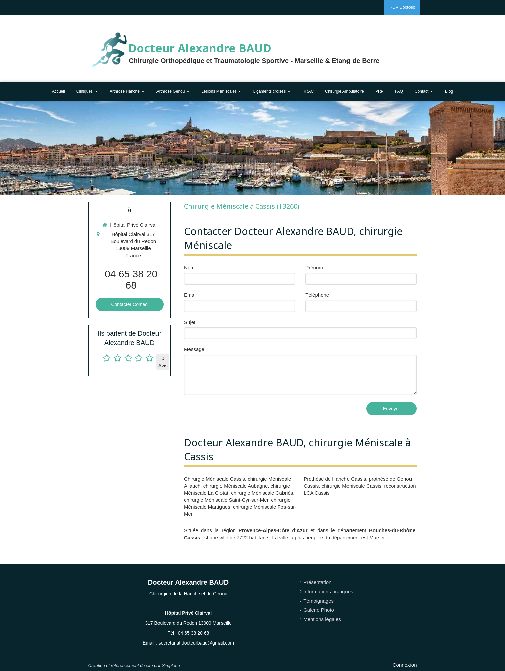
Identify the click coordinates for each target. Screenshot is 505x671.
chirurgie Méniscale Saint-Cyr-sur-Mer (226, 500)
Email (190, 295)
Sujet (189, 322)
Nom (189, 267)
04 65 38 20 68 (131, 279)
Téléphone (317, 295)
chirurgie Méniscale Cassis (351, 486)
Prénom (314, 267)
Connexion (405, 665)
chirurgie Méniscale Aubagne (235, 486)
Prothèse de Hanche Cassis (335, 479)
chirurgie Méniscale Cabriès (262, 493)
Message (194, 349)
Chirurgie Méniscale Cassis (214, 479)
